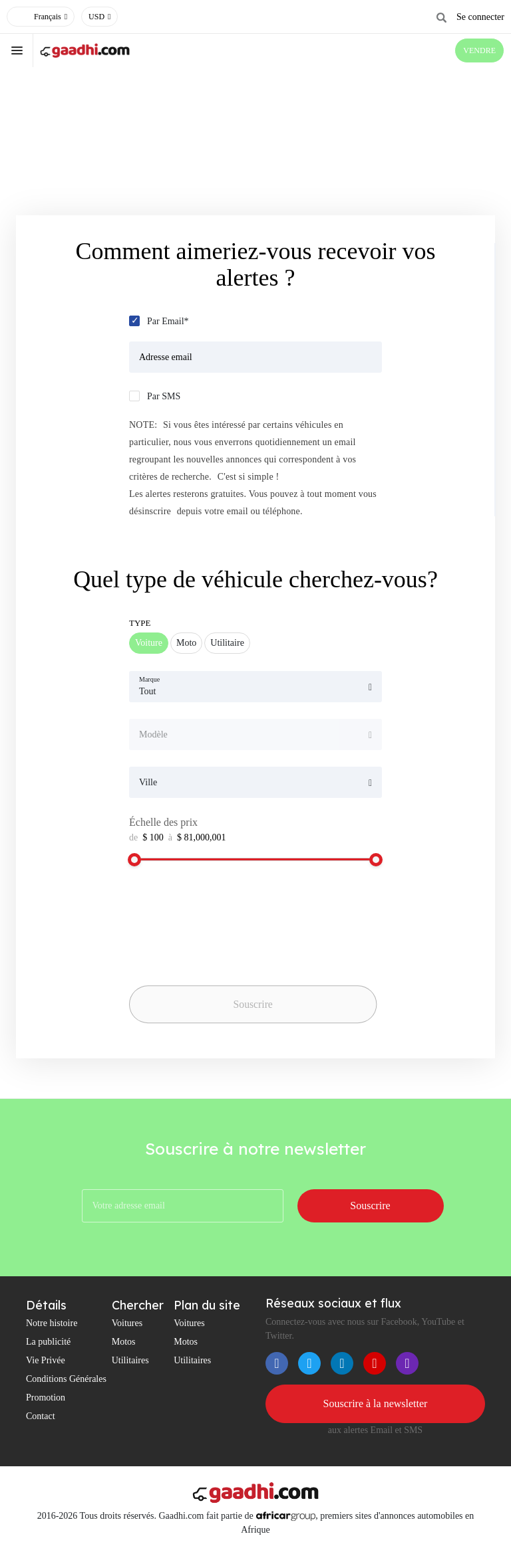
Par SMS (163, 396)
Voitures (127, 1323)
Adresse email (165, 357)
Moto (186, 643)
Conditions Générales (66, 1379)
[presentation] (222, 955)
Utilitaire (227, 643)
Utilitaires (130, 1360)
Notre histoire (51, 1323)
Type (140, 623)
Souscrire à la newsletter (375, 1403)
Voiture (148, 643)
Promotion (45, 1397)
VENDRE (479, 50)
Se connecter (480, 17)
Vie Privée (45, 1360)
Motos (124, 1342)
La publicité (48, 1342)
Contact (40, 1416)
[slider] (134, 859)
